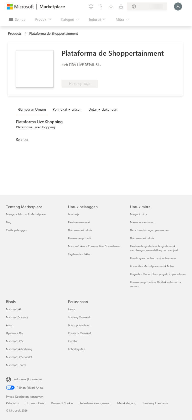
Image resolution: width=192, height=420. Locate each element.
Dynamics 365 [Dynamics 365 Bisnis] (14, 333)
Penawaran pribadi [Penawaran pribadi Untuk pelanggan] (79, 238)
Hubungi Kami (35, 403)
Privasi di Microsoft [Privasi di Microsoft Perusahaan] (79, 333)
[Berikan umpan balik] (91, 6)
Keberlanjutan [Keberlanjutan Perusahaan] (76, 349)
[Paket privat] (121, 6)
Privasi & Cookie (62, 403)
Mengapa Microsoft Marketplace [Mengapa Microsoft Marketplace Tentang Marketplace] (26, 214)
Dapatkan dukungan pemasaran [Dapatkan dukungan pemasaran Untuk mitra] (149, 230)
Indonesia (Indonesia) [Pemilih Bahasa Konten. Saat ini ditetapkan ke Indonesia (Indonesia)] (28, 379)
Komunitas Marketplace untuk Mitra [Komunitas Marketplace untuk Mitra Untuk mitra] (152, 266)
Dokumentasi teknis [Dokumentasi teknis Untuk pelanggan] (80, 230)
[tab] (33, 109)
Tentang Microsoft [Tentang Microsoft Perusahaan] (79, 317)
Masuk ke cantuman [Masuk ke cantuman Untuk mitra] (142, 222)
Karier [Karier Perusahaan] (71, 309)
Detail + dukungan (102, 109)
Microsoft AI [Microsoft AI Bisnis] (13, 309)
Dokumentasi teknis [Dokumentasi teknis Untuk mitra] (142, 238)
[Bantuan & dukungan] (101, 6)
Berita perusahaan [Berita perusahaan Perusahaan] (79, 325)
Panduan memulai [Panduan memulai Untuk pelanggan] (79, 222)
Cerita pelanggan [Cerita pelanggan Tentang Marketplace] (16, 230)
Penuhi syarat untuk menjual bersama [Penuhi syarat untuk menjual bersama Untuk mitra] (153, 258)
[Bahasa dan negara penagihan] (147, 6)
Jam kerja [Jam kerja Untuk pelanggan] (74, 214)
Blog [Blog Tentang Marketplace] (8, 222)
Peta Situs (12, 403)
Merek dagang (126, 403)
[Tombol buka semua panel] (17, 19)
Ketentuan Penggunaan (95, 403)
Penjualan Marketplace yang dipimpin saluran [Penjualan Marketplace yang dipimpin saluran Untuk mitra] (158, 274)
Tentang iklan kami (155, 403)
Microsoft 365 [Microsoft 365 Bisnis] (14, 341)
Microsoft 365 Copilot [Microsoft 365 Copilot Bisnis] (19, 357)
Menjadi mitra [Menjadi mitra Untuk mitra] (138, 214)
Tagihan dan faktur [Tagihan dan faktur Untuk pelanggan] (79, 254)
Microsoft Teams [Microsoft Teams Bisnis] (16, 365)
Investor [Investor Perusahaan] (73, 341)
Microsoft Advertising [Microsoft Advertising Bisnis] (19, 349)
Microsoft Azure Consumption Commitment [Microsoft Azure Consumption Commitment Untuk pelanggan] (94, 246)
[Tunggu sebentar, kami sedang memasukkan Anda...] (178, 6)
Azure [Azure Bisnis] (9, 325)
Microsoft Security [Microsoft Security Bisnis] (17, 317)
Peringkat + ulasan (67, 109)
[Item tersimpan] (111, 6)
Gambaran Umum (32, 109)
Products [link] (15, 33)
